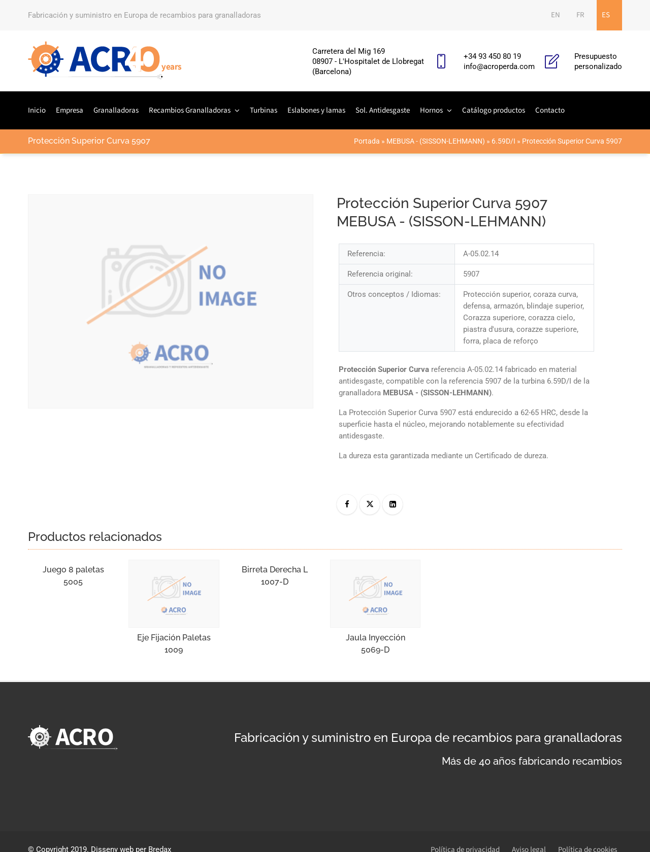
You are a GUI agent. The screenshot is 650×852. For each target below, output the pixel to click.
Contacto (550, 110)
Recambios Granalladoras (190, 110)
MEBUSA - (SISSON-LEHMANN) (435, 141)
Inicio (37, 110)
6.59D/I (503, 141)
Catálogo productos (493, 110)
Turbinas (263, 110)
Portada (367, 141)
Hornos (431, 110)
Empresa (69, 110)
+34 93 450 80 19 (492, 56)
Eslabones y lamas (316, 110)
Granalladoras (116, 110)
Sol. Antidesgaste (382, 110)
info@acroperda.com (499, 66)
